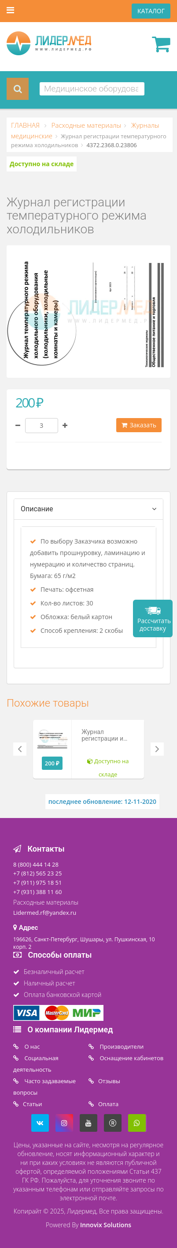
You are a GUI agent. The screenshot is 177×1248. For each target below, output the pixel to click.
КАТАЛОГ (151, 11)
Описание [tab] (37, 509)
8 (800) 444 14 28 (36, 864)
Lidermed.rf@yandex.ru (44, 913)
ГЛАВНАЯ (26, 125)
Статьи (32, 1104)
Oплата (108, 1104)
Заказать (139, 425)
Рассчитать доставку (154, 624)
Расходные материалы (85, 125)
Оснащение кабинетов (130, 1058)
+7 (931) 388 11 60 (37, 892)
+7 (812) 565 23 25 (37, 873)
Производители (121, 1046)
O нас (31, 1046)
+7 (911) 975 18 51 (37, 883)
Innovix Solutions (105, 1225)
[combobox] (92, 88)
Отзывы (109, 1081)
